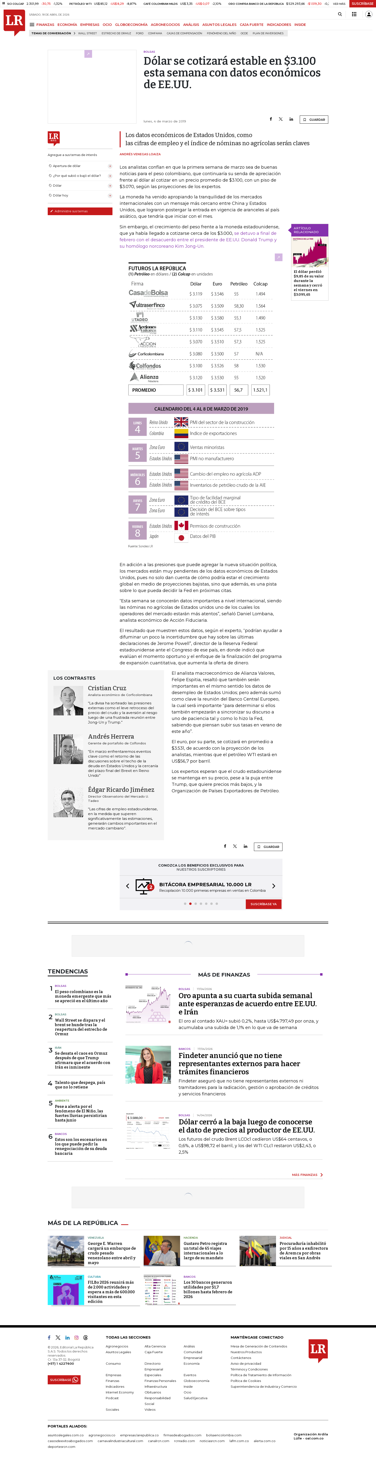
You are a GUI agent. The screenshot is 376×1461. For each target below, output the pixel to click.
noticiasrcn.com (212, 1441)
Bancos (61, 1134)
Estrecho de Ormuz (116, 33)
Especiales (153, 1375)
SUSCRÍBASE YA (264, 904)
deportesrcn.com (61, 1447)
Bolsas (60, 986)
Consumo (113, 1363)
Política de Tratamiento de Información (261, 1375)
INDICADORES (279, 25)
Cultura (94, 1276)
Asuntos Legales (118, 1352)
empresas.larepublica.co (139, 1435)
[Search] (340, 14)
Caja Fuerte (154, 1352)
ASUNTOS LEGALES (219, 25)
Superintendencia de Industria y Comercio (264, 1386)
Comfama (155, 33)
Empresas (113, 1375)
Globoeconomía (196, 1381)
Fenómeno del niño (221, 33)
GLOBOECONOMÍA (131, 25)
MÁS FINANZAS (304, 1175)
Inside (188, 1386)
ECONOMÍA (67, 25)
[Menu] (32, 24)
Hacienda (191, 1237)
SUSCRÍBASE (363, 3)
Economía (192, 1363)
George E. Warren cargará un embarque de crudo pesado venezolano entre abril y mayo (112, 1253)
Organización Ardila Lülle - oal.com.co (311, 1436)
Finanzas (112, 1381)
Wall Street (87, 33)
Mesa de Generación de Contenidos (259, 1346)
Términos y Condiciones (249, 1369)
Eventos (190, 1375)
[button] (126, 887)
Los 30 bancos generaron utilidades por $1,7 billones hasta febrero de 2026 (208, 1289)
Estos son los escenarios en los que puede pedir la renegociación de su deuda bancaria (81, 1146)
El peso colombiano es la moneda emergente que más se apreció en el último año (83, 996)
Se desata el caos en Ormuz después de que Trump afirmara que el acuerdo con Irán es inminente (82, 1060)
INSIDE (300, 25)
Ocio (187, 1392)
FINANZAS (45, 25)
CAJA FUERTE (252, 25)
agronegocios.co (101, 1435)
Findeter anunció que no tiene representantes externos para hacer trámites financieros (239, 1063)
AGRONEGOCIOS (165, 25)
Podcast (112, 1398)
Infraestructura (156, 1386)
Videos (150, 1409)
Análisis (189, 1346)
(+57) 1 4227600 (61, 1363)
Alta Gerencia (155, 1346)
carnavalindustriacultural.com (120, 1441)
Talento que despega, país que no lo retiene (80, 1084)
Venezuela (96, 1237)
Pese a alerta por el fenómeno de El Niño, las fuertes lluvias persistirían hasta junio (81, 1113)
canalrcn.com (158, 1441)
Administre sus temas (69, 211)
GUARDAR (314, 119)
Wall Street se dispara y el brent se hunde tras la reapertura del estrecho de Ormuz (81, 1027)
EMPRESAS (89, 25)
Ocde (244, 33)
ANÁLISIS (191, 25)
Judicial (286, 1237)
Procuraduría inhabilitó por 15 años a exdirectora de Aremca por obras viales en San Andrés (304, 1250)
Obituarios (153, 1392)
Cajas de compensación (184, 33)
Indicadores (115, 1386)
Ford (139, 33)
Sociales (112, 1409)
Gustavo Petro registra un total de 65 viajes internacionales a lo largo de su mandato (205, 1250)
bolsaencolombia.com (223, 1435)
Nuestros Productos (246, 1352)
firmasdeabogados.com (182, 1435)
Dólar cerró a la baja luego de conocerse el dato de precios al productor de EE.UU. (247, 1126)
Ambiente (62, 1100)
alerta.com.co (265, 1441)
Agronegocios (117, 1346)
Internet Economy (120, 1392)
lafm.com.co (239, 1441)
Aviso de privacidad (246, 1363)
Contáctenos (241, 1358)
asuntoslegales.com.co (66, 1435)
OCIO (107, 25)
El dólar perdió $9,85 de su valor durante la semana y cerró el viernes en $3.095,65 (309, 283)
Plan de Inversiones (268, 33)
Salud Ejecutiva (195, 1398)
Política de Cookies (246, 1381)
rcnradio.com (184, 1441)
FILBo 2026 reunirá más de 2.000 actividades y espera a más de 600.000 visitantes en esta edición (111, 1292)
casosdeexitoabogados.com (70, 1441)
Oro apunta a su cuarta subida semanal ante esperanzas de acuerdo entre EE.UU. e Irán (248, 1003)
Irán (58, 1047)
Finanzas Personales (160, 1381)
